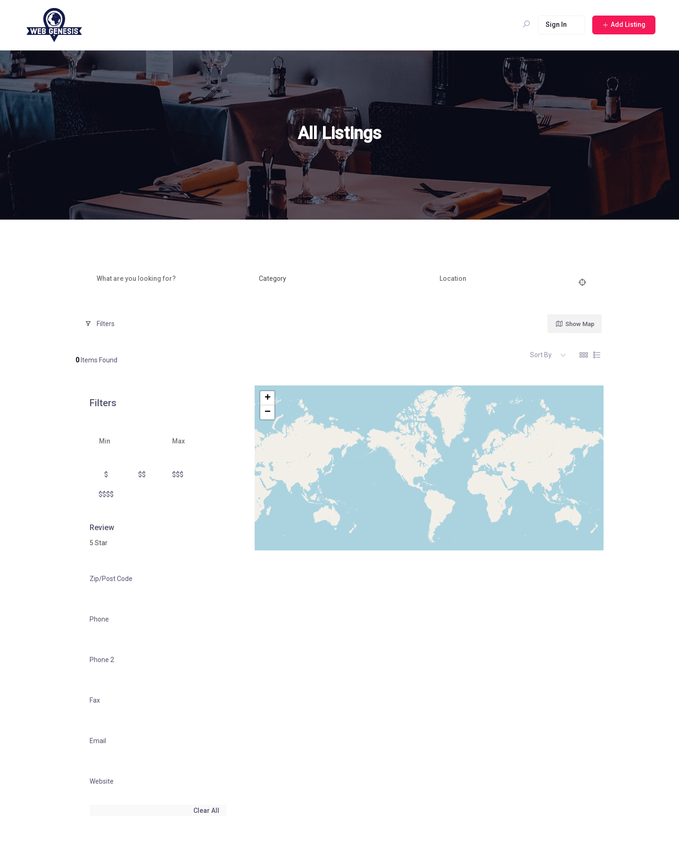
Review (102, 527)
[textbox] (272, 279)
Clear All (206, 810)
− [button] (268, 412)
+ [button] (268, 398)
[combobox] (337, 279)
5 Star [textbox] (99, 543)
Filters (100, 324)
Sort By (541, 355)
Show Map (575, 323)
